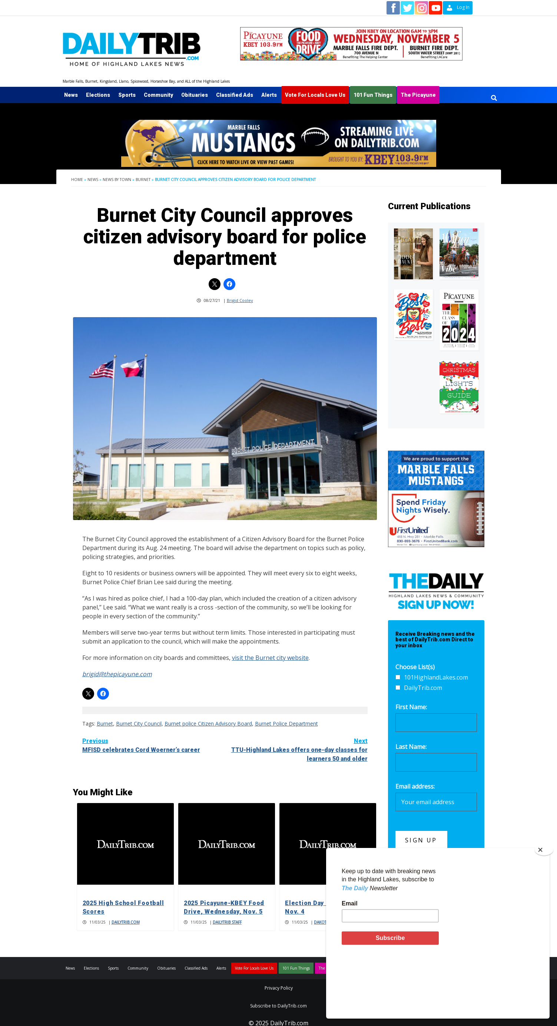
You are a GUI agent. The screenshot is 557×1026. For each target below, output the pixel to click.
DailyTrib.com (126, 922)
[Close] (544, 908)
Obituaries (194, 95)
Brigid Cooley (240, 300)
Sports (127, 95)
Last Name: (411, 747)
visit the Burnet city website (270, 658)
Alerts (269, 95)
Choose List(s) (415, 667)
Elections (98, 95)
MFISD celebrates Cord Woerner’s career (153, 745)
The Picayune (418, 95)
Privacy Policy (279, 988)
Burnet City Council (139, 723)
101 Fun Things (373, 95)
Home (77, 179)
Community (158, 95)
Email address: (415, 786)
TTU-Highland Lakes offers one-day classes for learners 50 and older (296, 749)
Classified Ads (234, 95)
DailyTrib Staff (227, 922)
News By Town (117, 179)
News (71, 95)
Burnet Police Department (286, 723)
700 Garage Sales (412, 900)
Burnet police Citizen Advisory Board (208, 723)
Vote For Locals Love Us (315, 95)
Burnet (143, 179)
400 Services (405, 892)
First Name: (411, 707)
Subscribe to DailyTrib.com (278, 1006)
